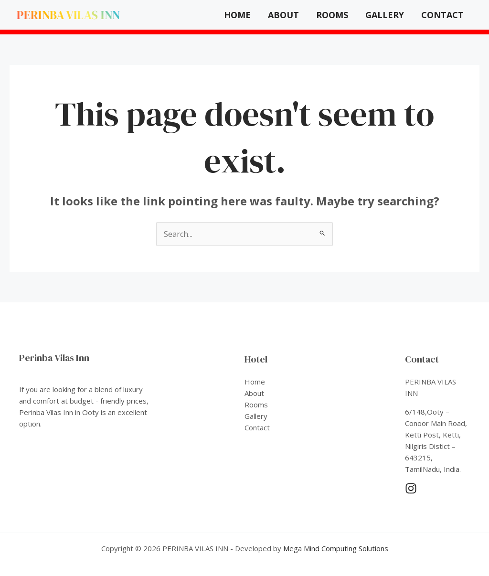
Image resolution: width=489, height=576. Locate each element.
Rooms (332, 15)
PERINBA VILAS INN (68, 15)
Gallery (384, 15)
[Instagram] (411, 488)
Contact (442, 15)
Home (237, 15)
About (283, 15)
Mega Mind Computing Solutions (335, 548)
